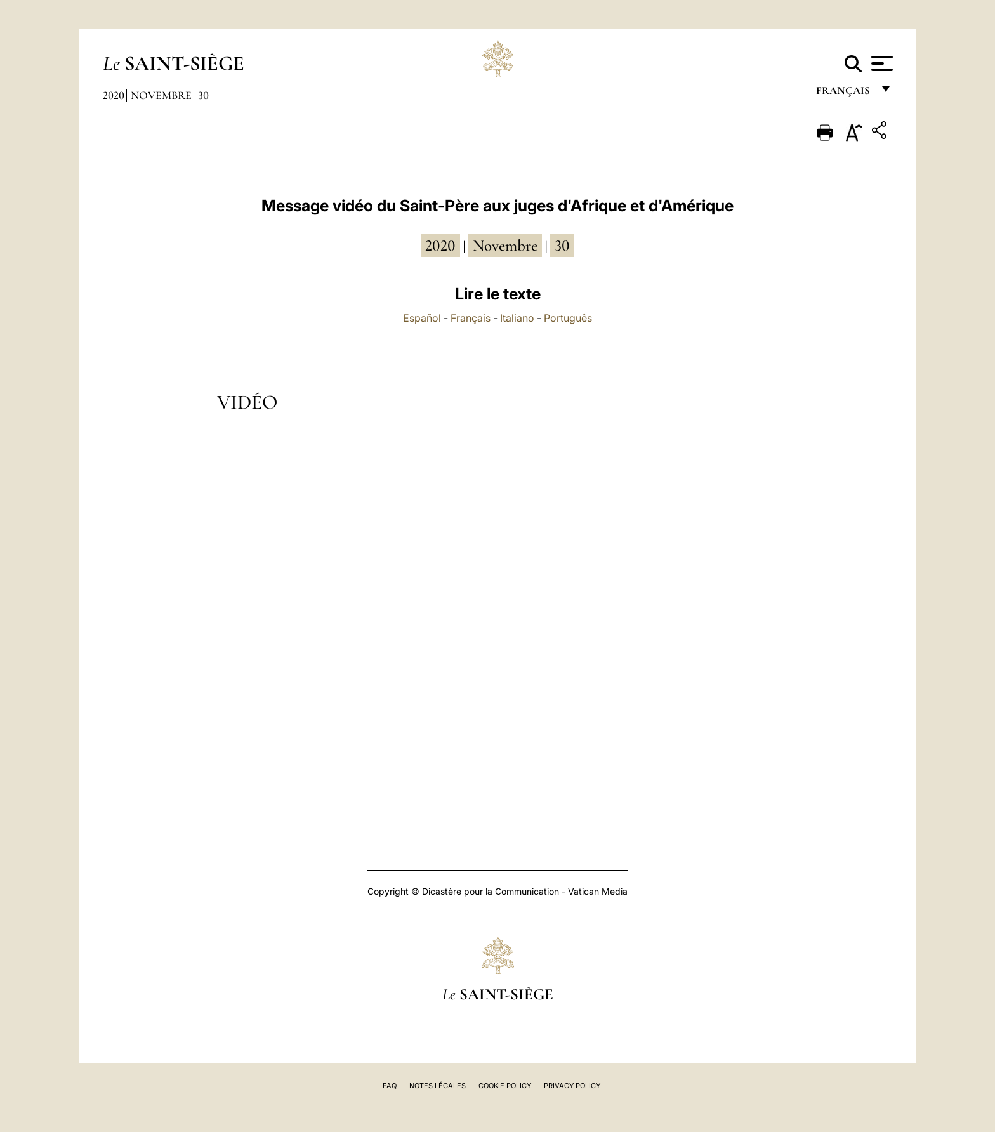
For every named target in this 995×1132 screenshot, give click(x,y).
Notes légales (437, 1085)
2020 (113, 95)
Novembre (161, 95)
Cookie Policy (504, 1085)
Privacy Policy (572, 1085)
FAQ (390, 1085)
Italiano (517, 318)
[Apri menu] (880, 63)
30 (203, 95)
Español (422, 318)
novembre (505, 245)
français (844, 93)
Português (568, 318)
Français (471, 318)
